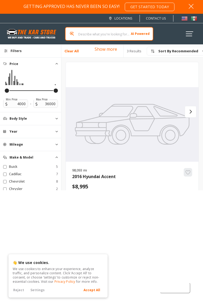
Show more (106, 49)
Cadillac (33, 174)
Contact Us (156, 18)
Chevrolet (33, 181)
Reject (18, 290)
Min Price (11, 99)
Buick (33, 166)
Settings (37, 290)
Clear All (71, 51)
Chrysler (33, 188)
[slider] (7, 90)
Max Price (42, 99)
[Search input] (109, 33)
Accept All (92, 290)
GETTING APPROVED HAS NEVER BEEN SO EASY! (99, 7)
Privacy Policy (64, 281)
